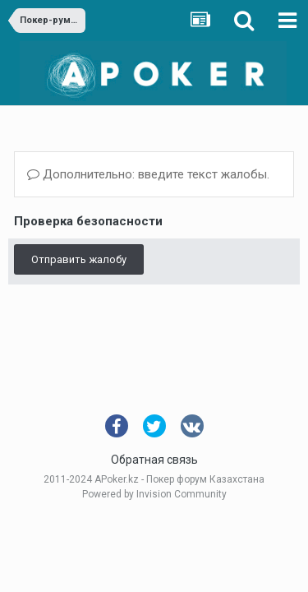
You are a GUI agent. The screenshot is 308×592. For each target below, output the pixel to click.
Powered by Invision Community (154, 494)
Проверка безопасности (88, 221)
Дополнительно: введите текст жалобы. (148, 174)
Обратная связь (154, 459)
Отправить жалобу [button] (78, 259)
